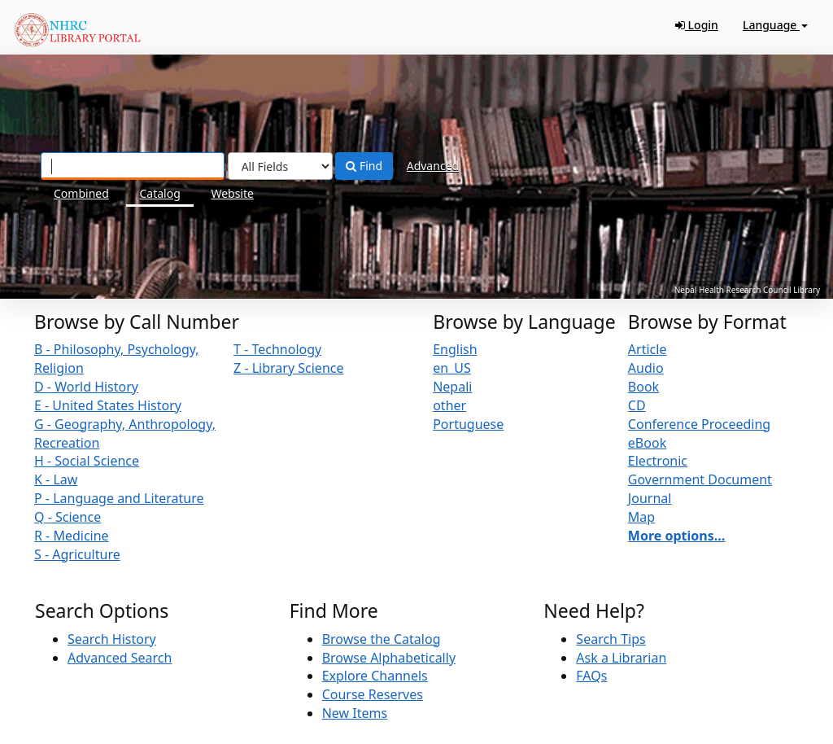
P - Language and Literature (119, 498)
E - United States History (107, 405)
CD (637, 405)
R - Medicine (71, 536)
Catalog (159, 193)
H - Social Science (86, 461)
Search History (112, 639)
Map (641, 517)
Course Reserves (372, 694)
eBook (647, 443)
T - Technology (277, 349)
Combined (81, 193)
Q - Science (67, 517)
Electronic (657, 461)
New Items (354, 713)
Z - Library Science (288, 368)
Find (364, 165)
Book (643, 387)
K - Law (55, 479)
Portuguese (468, 424)
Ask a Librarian (621, 658)
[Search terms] (133, 166)
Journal (650, 498)
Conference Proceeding (699, 424)
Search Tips (610, 639)
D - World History (86, 387)
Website (232, 193)
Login (696, 25)
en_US (452, 368)
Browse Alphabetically (389, 658)
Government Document (700, 479)
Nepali (452, 387)
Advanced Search (120, 658)
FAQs (591, 676)
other (449, 405)
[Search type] (280, 166)
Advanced (433, 165)
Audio (646, 368)
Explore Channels (375, 676)
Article (647, 349)
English (455, 349)
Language (775, 25)
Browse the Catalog (381, 639)
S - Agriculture (77, 554)
